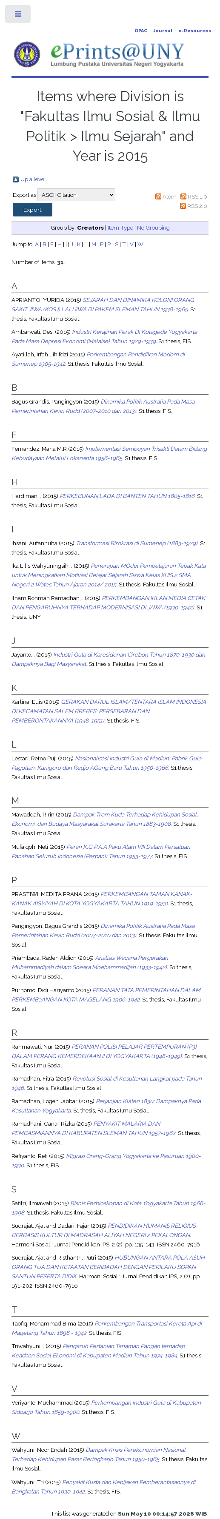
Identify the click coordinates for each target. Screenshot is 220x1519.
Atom (170, 196)
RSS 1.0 (197, 196)
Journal (162, 31)
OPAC (140, 31)
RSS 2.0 (197, 205)
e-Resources (194, 31)
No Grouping (153, 227)
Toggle (18, 16)
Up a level (33, 179)
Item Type (120, 227)
